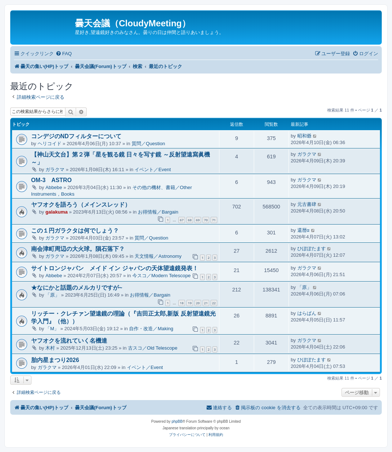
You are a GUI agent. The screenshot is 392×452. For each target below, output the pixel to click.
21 (206, 303)
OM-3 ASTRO (51, 180)
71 (214, 220)
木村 (50, 348)
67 (182, 220)
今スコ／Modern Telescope (161, 275)
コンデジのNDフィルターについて (76, 136)
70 (206, 220)
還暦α (303, 230)
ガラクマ (54, 169)
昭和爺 (304, 136)
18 (182, 303)
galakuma (56, 212)
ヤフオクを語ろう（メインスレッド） (81, 204)
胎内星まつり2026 (55, 360)
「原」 (52, 295)
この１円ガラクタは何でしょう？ (75, 230)
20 (198, 303)
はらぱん (306, 313)
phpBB (177, 421)
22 (214, 303)
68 (190, 220)
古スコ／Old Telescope (152, 348)
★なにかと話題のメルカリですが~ (76, 288)
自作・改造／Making (151, 328)
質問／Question (148, 143)
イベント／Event (153, 169)
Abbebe (53, 187)
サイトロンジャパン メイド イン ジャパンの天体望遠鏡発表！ (114, 268)
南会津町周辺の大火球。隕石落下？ (78, 249)
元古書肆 (306, 204)
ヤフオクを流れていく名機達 (69, 341)
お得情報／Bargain (158, 212)
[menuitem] (64, 53)
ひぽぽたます (311, 248)
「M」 (52, 328)
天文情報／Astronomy (158, 256)
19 (190, 303)
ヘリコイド (49, 143)
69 (198, 220)
